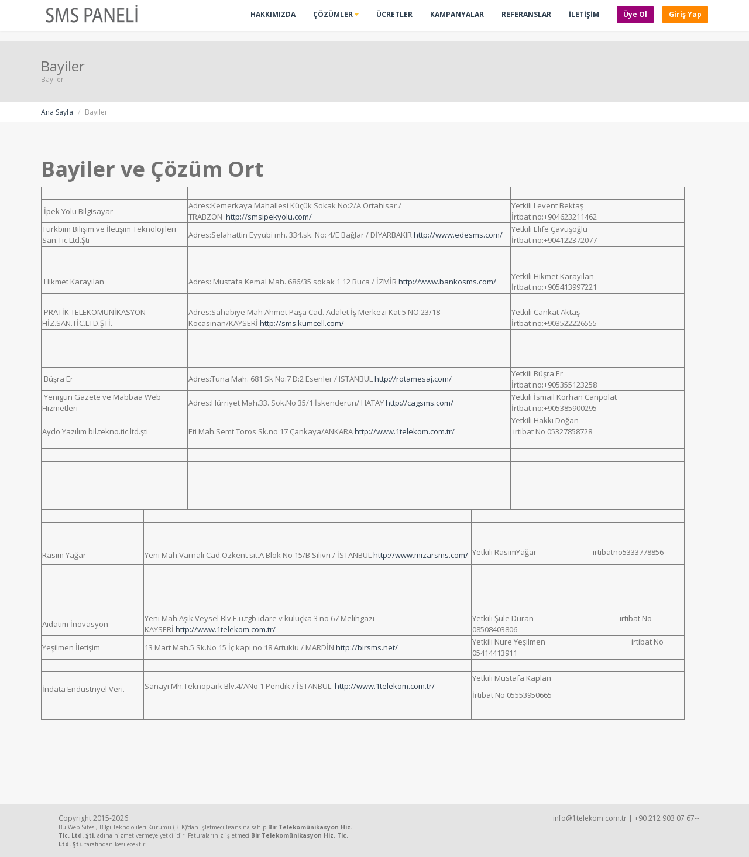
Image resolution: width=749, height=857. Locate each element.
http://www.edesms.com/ (458, 234)
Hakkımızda (273, 14)
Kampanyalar (457, 14)
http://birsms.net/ (367, 647)
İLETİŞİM (584, 14)
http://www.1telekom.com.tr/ (405, 431)
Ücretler (394, 14)
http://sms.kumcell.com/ (302, 323)
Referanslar (526, 14)
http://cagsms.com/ (419, 402)
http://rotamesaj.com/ (413, 378)
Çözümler (336, 14)
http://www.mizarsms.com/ (420, 555)
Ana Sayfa (57, 112)
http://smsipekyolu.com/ (269, 216)
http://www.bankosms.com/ (447, 281)
